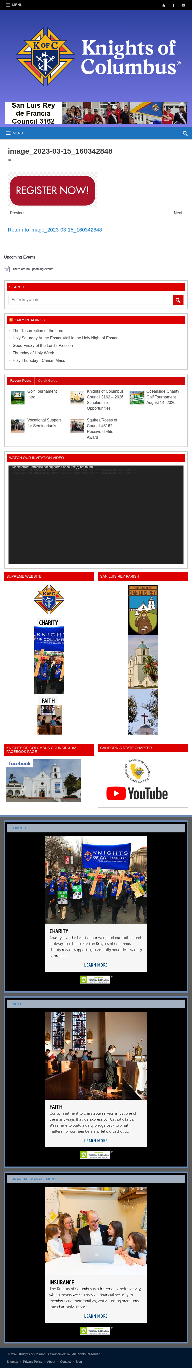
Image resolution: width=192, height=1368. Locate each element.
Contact (65, 1361)
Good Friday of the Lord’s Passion (42, 345)
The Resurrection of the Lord (37, 331)
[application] (95, 515)
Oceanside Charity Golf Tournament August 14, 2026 (162, 397)
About (51, 1361)
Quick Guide (48, 380)
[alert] (96, 269)
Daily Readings (29, 320)
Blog (79, 1361)
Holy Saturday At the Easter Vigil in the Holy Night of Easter (65, 338)
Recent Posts (20, 380)
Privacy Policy (32, 1361)
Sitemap (12, 1361)
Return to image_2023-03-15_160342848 (55, 230)
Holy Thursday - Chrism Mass (38, 360)
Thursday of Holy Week (33, 353)
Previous (17, 213)
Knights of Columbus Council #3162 (44, 1354)
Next (178, 213)
